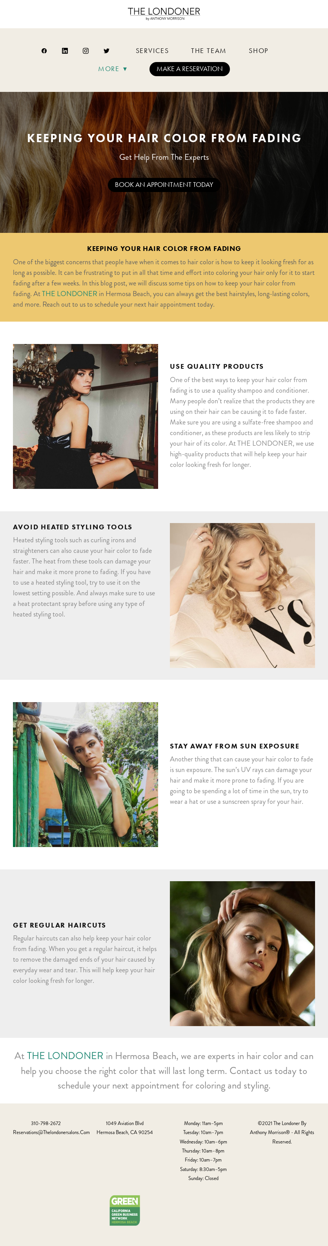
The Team (209, 50)
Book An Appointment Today (164, 184)
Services (152, 50)
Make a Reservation (190, 68)
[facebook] (44, 51)
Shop (258, 50)
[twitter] (107, 51)
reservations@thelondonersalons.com (51, 1132)
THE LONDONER (69, 294)
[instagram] (86, 51)
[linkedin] (65, 51)
